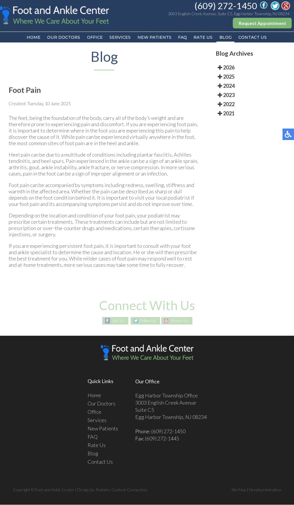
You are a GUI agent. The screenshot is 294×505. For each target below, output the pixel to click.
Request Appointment (262, 23)
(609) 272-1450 (226, 5)
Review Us (181, 320)
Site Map (238, 489)
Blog (227, 37)
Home (31, 37)
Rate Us (204, 37)
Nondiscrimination (265, 489)
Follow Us (147, 320)
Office (93, 37)
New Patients (154, 37)
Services (119, 37)
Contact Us (255, 37)
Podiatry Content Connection (121, 489)
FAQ (183, 37)
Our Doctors (61, 37)
